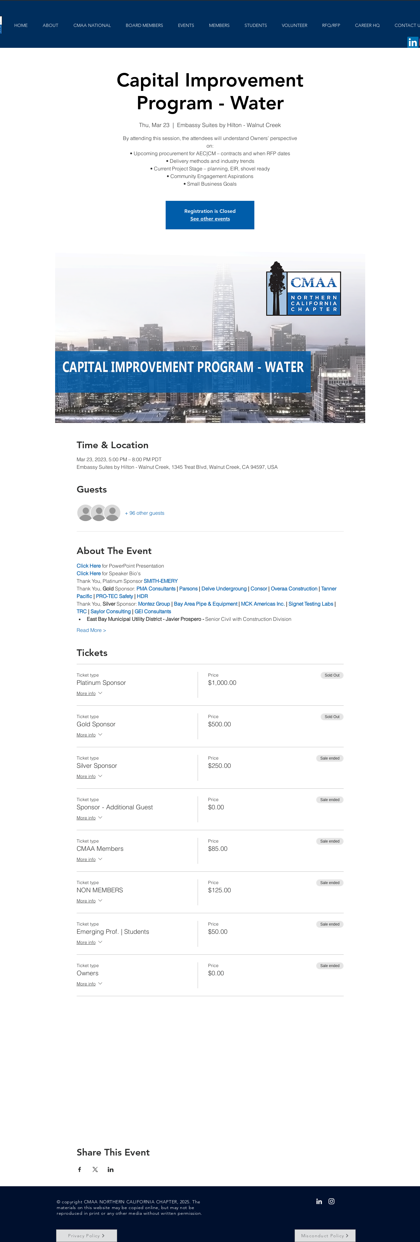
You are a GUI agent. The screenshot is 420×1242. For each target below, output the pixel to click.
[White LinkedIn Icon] (319, 1201)
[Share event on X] (95, 1169)
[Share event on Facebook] (80, 1169)
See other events (210, 219)
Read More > (91, 630)
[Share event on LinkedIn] (111, 1169)
